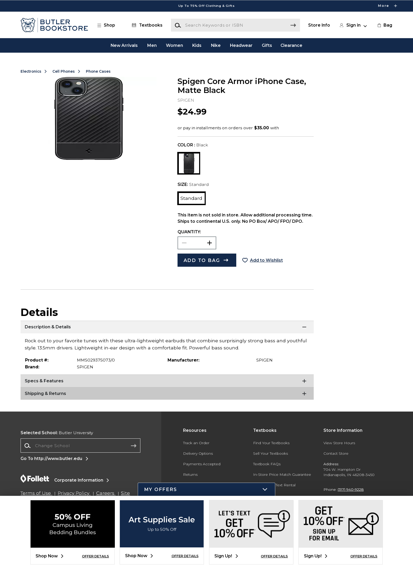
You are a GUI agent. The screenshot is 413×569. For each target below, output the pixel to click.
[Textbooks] (146, 25)
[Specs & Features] (167, 381)
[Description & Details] (167, 327)
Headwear (241, 45)
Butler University (57, 432)
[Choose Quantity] (197, 243)
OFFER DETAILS (95, 556)
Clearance (291, 45)
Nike (216, 45)
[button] (108, 25)
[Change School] (80, 445)
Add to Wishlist (266, 260)
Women (174, 45)
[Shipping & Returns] (167, 393)
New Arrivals (124, 45)
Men (152, 45)
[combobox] (80, 445)
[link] (384, 25)
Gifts (267, 45)
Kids (196, 45)
